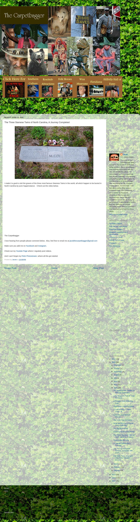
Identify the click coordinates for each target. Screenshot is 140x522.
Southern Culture (115, 223)
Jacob (125, 154)
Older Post (98, 268)
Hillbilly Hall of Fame (116, 240)
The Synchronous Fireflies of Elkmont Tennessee (124, 391)
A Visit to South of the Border (124, 432)
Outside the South (116, 237)
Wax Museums (114, 246)
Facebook (30, 246)
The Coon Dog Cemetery (122, 420)
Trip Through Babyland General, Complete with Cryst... (123, 451)
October (117, 368)
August (116, 375)
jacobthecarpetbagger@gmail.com (83, 241)
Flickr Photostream (29, 256)
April (116, 388)
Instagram (42, 246)
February (117, 467)
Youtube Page (22, 251)
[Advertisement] (47, 107)
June (116, 381)
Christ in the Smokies (121, 440)
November (118, 365)
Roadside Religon (115, 229)
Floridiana (113, 243)
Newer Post (10, 268)
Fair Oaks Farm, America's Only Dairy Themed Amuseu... (123, 458)
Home (54, 268)
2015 (114, 362)
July (115, 378)
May (115, 384)
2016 (114, 359)
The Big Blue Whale (120, 428)
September (118, 372)
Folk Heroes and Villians (118, 226)
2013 (114, 478)
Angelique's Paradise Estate (123, 406)
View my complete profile (118, 214)
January (117, 470)
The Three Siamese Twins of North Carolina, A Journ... (123, 436)
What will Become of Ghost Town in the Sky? (123, 424)
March (116, 464)
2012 (114, 481)
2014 (114, 474)
